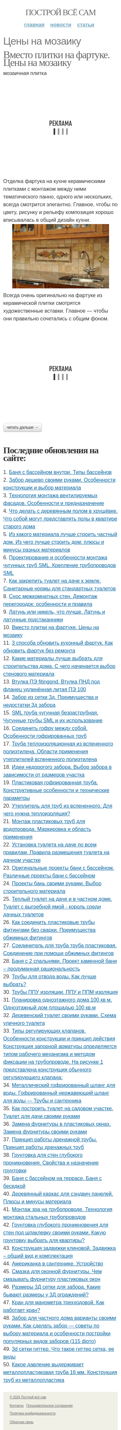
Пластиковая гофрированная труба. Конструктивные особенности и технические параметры (56, 790)
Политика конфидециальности (32, 1413)
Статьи (85, 24)
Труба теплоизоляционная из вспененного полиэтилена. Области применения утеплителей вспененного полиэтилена (58, 751)
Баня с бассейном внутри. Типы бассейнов (60, 472)
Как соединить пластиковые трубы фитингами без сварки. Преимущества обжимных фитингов (49, 930)
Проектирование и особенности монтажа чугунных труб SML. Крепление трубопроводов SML (59, 565)
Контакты (17, 1405)
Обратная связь (22, 1422)
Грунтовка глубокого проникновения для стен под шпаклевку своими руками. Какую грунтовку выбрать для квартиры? (55, 1232)
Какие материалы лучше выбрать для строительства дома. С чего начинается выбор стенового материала (59, 666)
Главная (34, 24)
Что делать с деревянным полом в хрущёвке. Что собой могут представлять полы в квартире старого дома (60, 518)
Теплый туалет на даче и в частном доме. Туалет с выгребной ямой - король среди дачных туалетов (57, 906)
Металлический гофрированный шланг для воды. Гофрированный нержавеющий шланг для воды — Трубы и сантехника (59, 1092)
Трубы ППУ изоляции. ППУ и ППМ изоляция (65, 992)
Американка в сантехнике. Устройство (57, 1263)
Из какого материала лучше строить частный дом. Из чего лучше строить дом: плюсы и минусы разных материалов (60, 542)
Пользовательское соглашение (49, 1405)
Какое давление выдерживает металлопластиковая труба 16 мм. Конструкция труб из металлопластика (60, 1372)
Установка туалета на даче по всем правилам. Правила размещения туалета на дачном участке (56, 852)
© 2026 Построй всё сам (28, 1397)
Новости (60, 24)
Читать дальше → (22, 427)
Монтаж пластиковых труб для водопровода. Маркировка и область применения (47, 829)
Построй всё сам (60, 12)
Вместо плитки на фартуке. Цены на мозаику (56, 58)
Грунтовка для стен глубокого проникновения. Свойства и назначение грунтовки (51, 1162)
